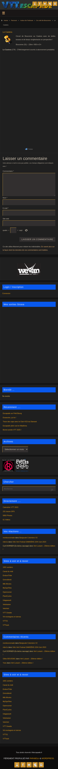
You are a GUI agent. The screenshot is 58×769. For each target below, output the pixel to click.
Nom (5, 198)
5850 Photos (7, 515)
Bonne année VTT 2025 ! (12, 430)
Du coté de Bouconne (43, 20)
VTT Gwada (7, 613)
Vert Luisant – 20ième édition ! (31, 659)
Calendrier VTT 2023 (10, 507)
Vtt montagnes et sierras (12, 617)
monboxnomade (9, 538)
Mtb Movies (7, 584)
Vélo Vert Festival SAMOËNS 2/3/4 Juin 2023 (29, 542)
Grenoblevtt (7, 580)
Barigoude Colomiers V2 (28, 538)
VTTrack (6, 625)
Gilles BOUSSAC (9, 659)
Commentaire (8, 171)
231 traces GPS (9, 511)
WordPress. (48, 758)
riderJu (5, 542)
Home (6, 20)
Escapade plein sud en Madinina (15, 426)
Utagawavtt (7, 600)
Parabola (34, 758)
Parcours (14, 20)
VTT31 (5, 621)
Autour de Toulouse (26, 20)
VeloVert (6, 608)
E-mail (6, 208)
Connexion (6, 293)
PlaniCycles (7, 596)
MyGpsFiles (7, 588)
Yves (4, 663)
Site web (6, 219)
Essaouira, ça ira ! (9, 417)
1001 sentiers (8, 567)
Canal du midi (8, 571)
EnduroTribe (7, 575)
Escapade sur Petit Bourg (12, 413)
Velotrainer (7, 604)
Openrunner (7, 592)
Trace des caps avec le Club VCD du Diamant (20, 421)
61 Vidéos (6, 520)
